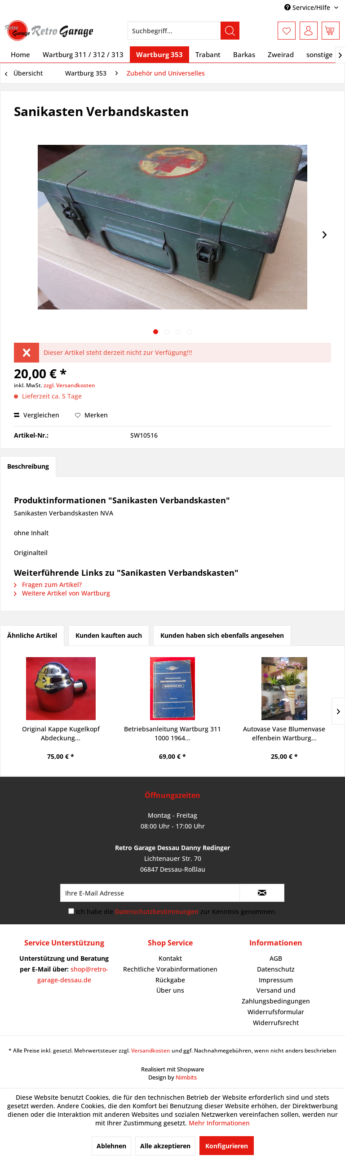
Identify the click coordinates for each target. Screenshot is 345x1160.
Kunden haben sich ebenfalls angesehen (222, 635)
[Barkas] (244, 54)
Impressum (276, 980)
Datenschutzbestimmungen (157, 911)
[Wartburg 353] (159, 54)
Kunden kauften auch (108, 635)
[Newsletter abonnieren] (261, 893)
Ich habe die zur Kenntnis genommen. (176, 911)
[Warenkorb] (331, 31)
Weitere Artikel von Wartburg (62, 593)
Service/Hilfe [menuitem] (308, 7)
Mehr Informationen (219, 1123)
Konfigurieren (226, 1146)
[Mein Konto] (309, 31)
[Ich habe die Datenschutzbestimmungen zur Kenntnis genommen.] (71, 911)
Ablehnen (111, 1146)
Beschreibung (28, 466)
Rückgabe (170, 980)
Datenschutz (276, 969)
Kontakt (170, 958)
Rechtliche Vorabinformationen (170, 969)
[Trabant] (208, 54)
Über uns (170, 990)
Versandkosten (150, 1050)
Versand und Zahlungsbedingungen (276, 995)
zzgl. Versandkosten (69, 385)
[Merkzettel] (287, 31)
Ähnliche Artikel (32, 635)
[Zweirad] (280, 54)
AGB (276, 958)
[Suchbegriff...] (184, 31)
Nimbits (186, 1077)
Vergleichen (36, 415)
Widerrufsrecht (276, 1022)
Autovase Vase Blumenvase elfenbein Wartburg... (284, 733)
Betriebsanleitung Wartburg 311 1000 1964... (172, 733)
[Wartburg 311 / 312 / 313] (83, 54)
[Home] (20, 54)
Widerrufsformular (276, 1012)
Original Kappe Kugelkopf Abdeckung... (61, 733)
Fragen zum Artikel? (48, 584)
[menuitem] (184, 31)
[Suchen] (230, 31)
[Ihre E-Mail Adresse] (150, 893)
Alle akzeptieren (165, 1146)
